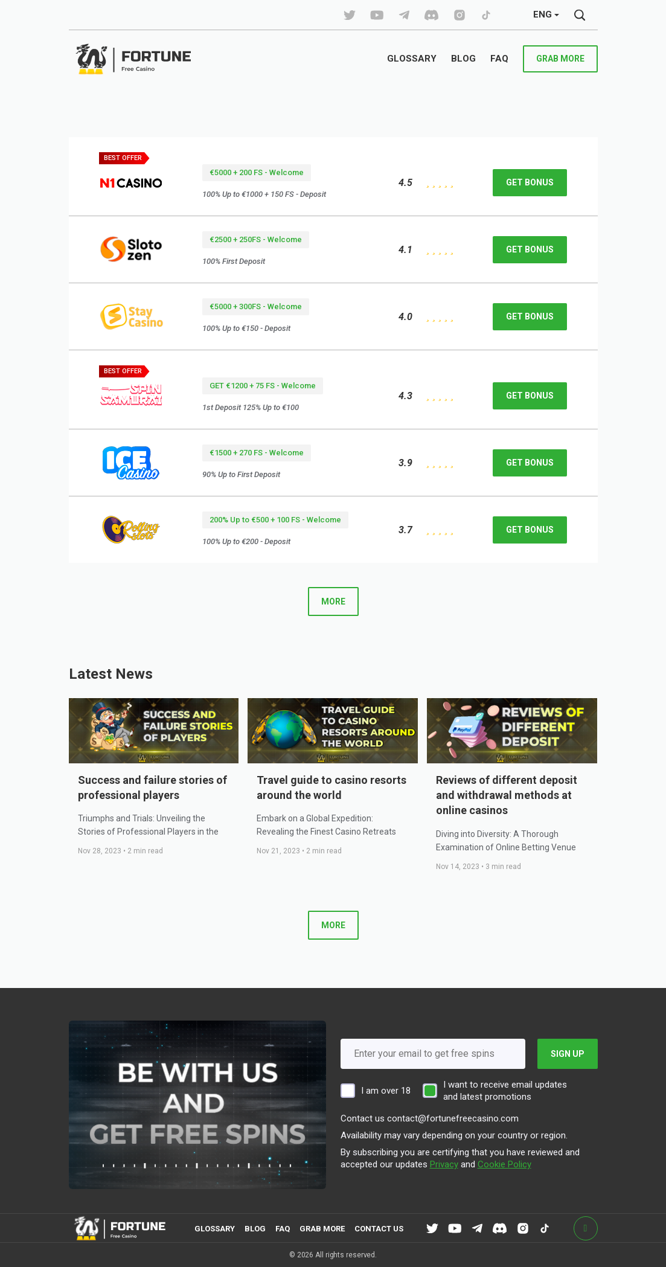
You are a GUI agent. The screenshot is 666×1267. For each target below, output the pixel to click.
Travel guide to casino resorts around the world (331, 787)
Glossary (214, 1228)
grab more (560, 58)
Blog (255, 1228)
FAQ (282, 1228)
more (333, 601)
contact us (378, 1228)
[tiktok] (350, 15)
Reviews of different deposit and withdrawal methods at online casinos (506, 795)
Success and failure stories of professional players (152, 787)
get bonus (530, 182)
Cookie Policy (504, 1164)
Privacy (444, 1164)
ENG (542, 14)
